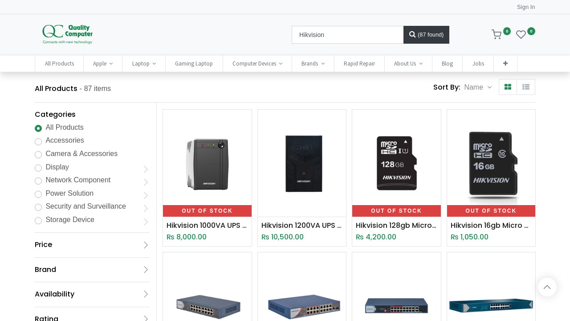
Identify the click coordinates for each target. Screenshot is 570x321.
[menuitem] (59, 63)
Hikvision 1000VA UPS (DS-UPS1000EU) (207, 225)
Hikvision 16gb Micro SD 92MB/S (491, 225)
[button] (505, 63)
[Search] (426, 35)
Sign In (526, 7)
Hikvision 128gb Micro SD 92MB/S (396, 225)
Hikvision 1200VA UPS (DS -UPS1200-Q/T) (301, 225)
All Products (64, 127)
